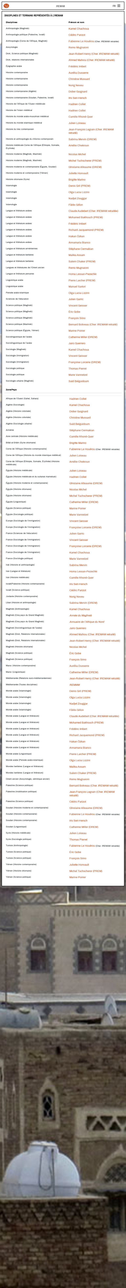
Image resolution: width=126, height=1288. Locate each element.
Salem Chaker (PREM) (82, 261)
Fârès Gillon (76, 205)
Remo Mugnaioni (79, 47)
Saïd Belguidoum (79, 381)
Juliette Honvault (78, 173)
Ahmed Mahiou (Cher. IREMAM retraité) (92, 60)
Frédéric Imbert (77, 66)
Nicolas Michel (77, 154)
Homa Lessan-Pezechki (82, 274)
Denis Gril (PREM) (79, 186)
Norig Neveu (76, 85)
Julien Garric (76, 299)
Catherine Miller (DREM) (83, 337)
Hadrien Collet (77, 104)
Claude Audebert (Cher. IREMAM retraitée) (93, 211)
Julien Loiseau (77, 123)
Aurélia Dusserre (78, 73)
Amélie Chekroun (79, 145)
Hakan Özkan (76, 236)
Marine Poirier (77, 330)
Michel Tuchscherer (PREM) (85, 160)
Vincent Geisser (78, 305)
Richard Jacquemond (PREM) (86, 230)
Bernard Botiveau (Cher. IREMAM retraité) (93, 324)
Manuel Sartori (77, 286)
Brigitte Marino (77, 179)
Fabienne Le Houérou (81, 41)
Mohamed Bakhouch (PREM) (86, 217)
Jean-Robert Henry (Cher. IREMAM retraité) (94, 54)
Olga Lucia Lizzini (79, 192)
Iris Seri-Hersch (78, 98)
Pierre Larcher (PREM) (82, 280)
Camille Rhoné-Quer (81, 116)
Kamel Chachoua (79, 28)
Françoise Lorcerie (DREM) (85, 362)
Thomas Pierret (77, 368)
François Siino (77, 318)
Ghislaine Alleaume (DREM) (85, 167)
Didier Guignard (78, 91)
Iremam (6, 6)
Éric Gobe (75, 312)
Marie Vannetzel (78, 375)
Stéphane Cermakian (81, 249)
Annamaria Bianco (79, 242)
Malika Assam (77, 255)
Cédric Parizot (77, 35)
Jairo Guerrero (77, 343)
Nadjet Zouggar (78, 198)
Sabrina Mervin (78, 565)
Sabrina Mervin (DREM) (82, 139)
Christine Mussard (79, 79)
